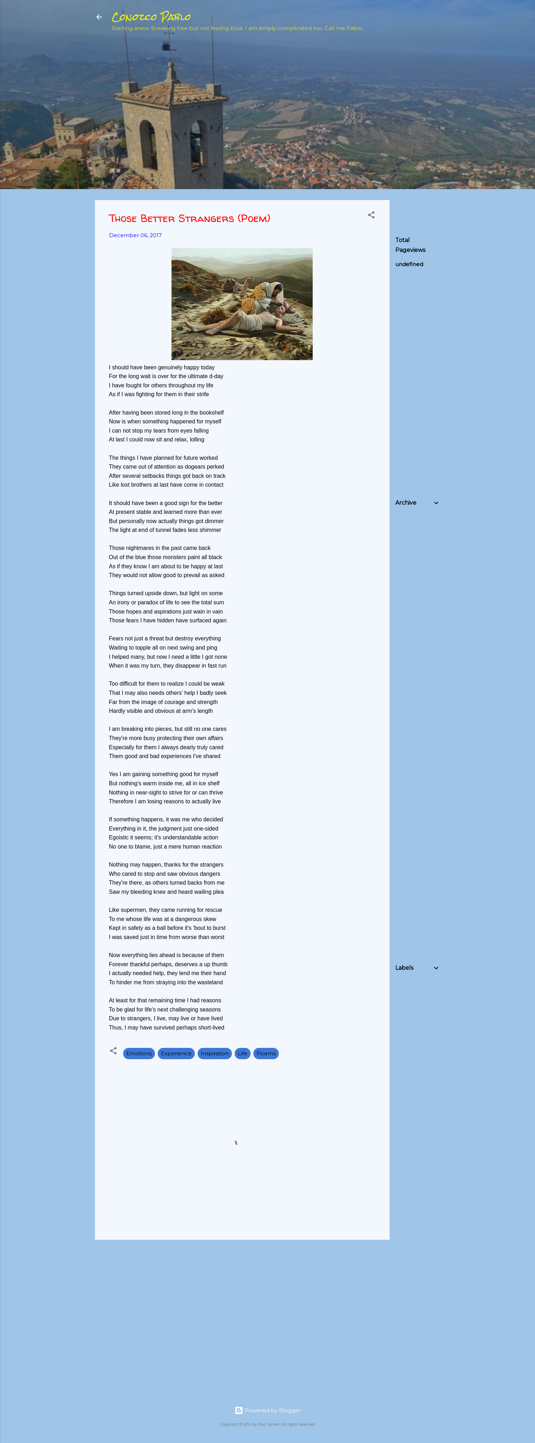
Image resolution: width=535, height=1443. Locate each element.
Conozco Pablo (151, 17)
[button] (371, 216)
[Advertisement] (448, 89)
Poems (266, 1053)
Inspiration (215, 1053)
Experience (176, 1053)
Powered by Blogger (268, 1410)
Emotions (139, 1053)
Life (242, 1053)
